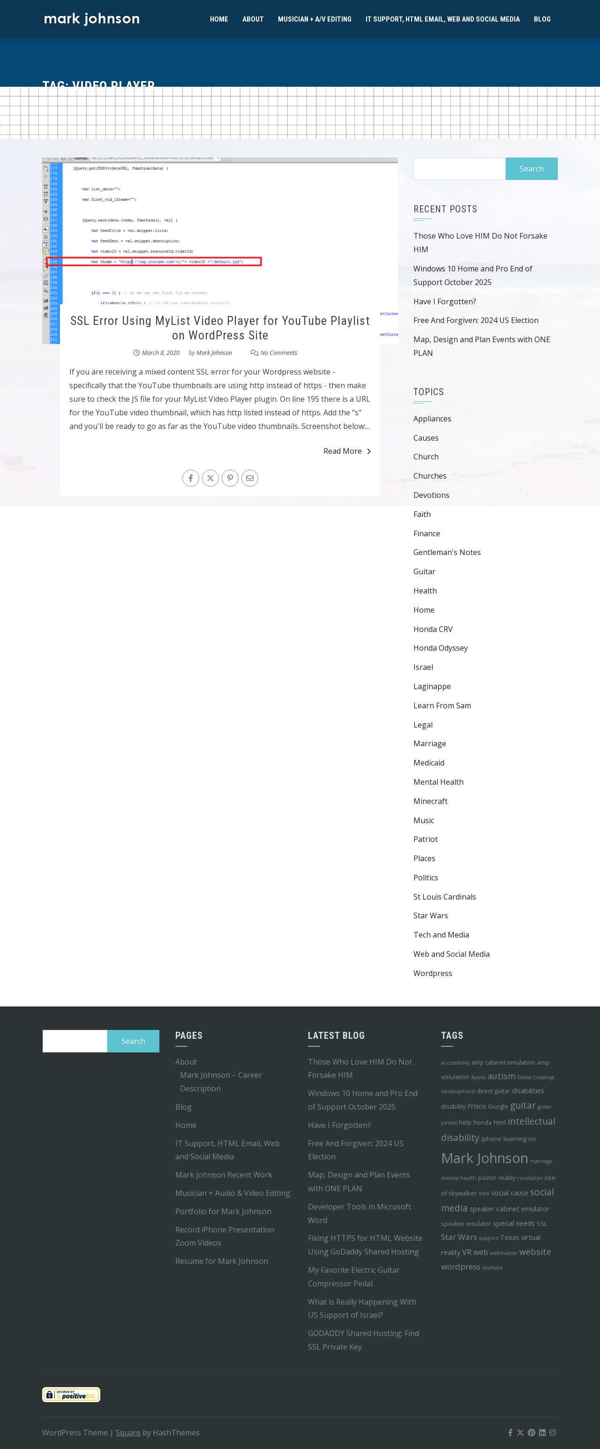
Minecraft (430, 801)
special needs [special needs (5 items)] (514, 1223)
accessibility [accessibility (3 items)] (455, 1062)
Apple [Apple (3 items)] (478, 1077)
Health (425, 591)
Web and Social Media (451, 954)
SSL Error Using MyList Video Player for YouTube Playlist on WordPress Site (220, 328)
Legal (423, 725)
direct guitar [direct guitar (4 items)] (493, 1091)
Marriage (429, 743)
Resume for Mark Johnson (221, 1261)
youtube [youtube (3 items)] (492, 1267)
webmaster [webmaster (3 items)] (504, 1253)
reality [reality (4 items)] (506, 1177)
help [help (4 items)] (465, 1122)
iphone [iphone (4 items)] (491, 1138)
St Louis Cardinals (444, 897)
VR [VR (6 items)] (467, 1252)
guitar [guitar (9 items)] (523, 1105)
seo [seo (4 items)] (484, 1193)
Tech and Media (441, 935)
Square (128, 1432)
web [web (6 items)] (480, 1252)
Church (426, 456)
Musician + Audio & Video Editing (232, 1193)
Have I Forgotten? (444, 301)
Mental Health (438, 782)
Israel (423, 667)
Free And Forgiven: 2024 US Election (476, 320)
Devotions (431, 495)
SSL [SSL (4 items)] (542, 1223)
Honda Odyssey (440, 648)
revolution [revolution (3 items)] (530, 1178)
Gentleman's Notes (447, 552)
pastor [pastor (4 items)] (487, 1177)
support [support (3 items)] (488, 1238)
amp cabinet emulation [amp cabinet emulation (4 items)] (503, 1062)
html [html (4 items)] (500, 1122)
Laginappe (432, 686)
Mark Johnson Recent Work (223, 1175)
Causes (426, 438)
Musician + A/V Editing (315, 19)
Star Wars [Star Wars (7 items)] (459, 1236)
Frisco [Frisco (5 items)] (476, 1106)
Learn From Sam (442, 705)
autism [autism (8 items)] (502, 1075)
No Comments (279, 352)
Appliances (432, 418)
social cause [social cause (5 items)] (509, 1192)
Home (219, 19)
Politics (425, 877)
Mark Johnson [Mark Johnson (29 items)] (484, 1158)
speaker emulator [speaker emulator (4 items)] (466, 1223)
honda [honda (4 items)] (482, 1122)
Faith (422, 514)
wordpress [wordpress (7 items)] (460, 1266)
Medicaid (428, 763)
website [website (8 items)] (535, 1251)
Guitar (424, 571)
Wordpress (432, 973)
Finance (426, 533)
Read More (347, 451)
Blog (542, 19)
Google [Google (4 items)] (498, 1106)
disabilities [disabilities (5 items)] (528, 1090)
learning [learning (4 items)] (514, 1138)
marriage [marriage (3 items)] (541, 1161)
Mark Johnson (214, 352)
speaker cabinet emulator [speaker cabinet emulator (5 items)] (510, 1208)
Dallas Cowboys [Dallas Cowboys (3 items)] (536, 1077)
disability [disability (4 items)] (453, 1106)
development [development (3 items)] (458, 1091)
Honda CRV (433, 629)
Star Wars (430, 915)
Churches (430, 476)
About (253, 19)
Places (424, 858)
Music (423, 820)
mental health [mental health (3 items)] (458, 1178)
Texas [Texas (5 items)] (509, 1237)
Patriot (425, 839)
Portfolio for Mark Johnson (223, 1211)
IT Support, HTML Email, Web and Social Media (443, 19)
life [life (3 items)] (532, 1139)
